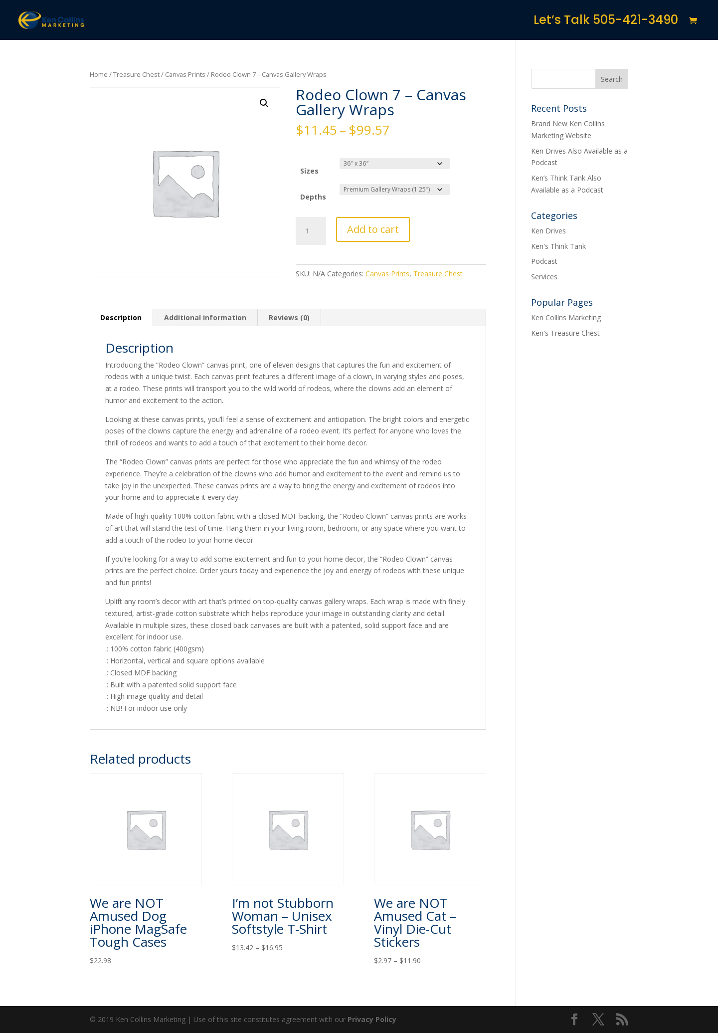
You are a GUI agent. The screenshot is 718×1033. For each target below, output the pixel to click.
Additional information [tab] (205, 317)
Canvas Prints (185, 74)
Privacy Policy (372, 1019)
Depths (313, 197)
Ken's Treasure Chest (565, 333)
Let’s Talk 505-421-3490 (606, 22)
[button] (264, 103)
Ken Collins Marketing (566, 317)
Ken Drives (548, 230)
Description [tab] (121, 317)
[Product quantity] (311, 231)
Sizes (309, 171)
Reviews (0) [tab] (289, 317)
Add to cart (373, 229)
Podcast (544, 261)
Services (544, 276)
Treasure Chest (136, 74)
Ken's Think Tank (558, 246)
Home (99, 74)
